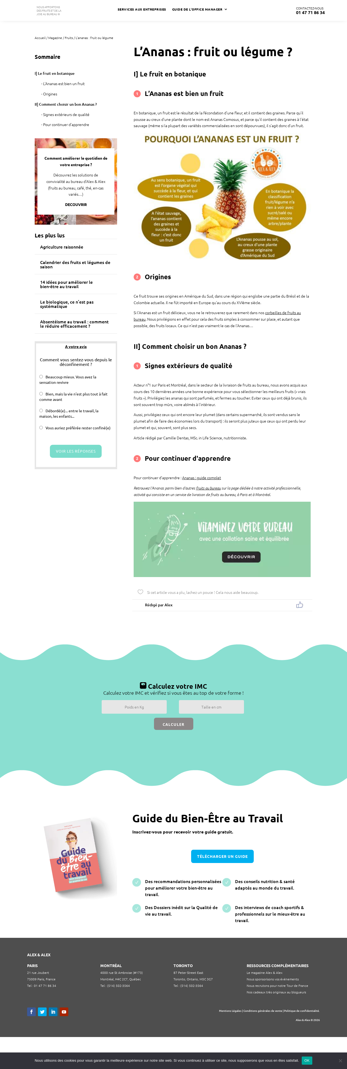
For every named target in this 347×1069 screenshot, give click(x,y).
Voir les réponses (76, 451)
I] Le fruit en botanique (55, 73)
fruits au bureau (208, 488)
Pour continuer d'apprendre (66, 124)
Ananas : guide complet (201, 477)
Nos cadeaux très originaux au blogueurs (276, 992)
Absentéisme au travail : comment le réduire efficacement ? (74, 323)
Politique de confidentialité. (302, 1011)
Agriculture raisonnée (61, 247)
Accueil (40, 38)
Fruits (69, 38)
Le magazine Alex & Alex (264, 972)
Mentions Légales (230, 1011)
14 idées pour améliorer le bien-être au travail (66, 284)
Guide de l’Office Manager (197, 9)
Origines (50, 93)
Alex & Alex (303, 1020)
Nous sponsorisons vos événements (273, 979)
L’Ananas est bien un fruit (64, 83)
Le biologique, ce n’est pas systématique (67, 304)
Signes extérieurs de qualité (66, 114)
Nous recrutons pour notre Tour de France (277, 985)
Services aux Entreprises (142, 9)
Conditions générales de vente (262, 1011)
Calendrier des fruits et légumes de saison (75, 264)
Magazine (55, 38)
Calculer (173, 724)
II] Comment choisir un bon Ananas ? (66, 104)
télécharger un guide (222, 856)
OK (307, 1060)
